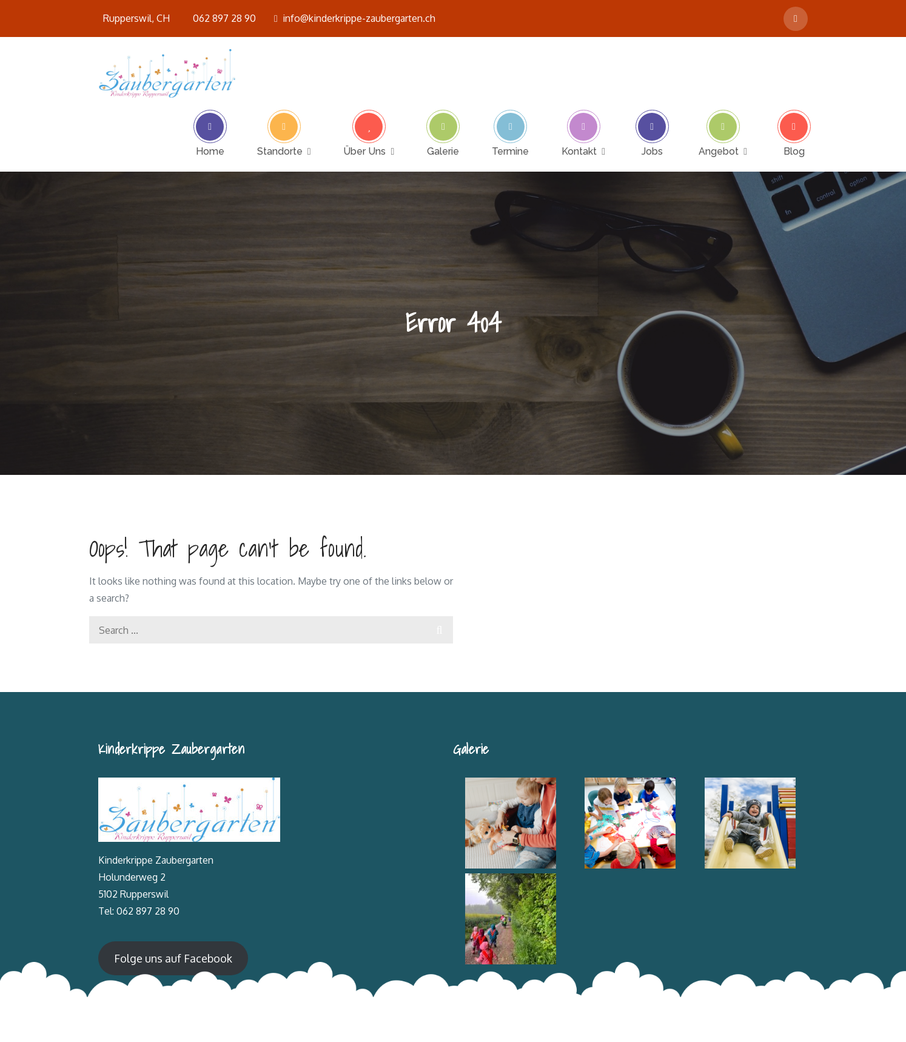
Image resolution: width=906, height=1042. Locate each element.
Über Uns (364, 151)
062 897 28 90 (224, 18)
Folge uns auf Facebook (173, 958)
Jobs (652, 151)
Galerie (443, 151)
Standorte (280, 151)
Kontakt (579, 151)
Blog (794, 151)
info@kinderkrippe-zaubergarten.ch (354, 18)
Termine (510, 151)
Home (210, 151)
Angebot (719, 151)
